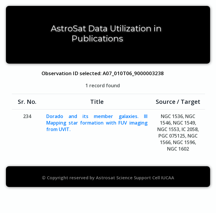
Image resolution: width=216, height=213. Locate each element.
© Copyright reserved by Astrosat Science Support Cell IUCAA (108, 177)
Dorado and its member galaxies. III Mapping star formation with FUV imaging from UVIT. (96, 123)
